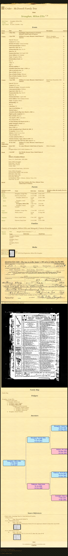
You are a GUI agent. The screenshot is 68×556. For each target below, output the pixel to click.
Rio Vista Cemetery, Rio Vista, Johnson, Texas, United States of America (31, 182)
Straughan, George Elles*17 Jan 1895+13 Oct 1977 (38, 439)
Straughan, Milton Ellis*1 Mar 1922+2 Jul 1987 (14, 463)
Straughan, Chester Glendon (16, 411)
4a (63, 80)
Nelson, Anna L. (19, 212)
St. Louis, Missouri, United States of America (31, 146)
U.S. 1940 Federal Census (12, 530)
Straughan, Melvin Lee (22, 197)
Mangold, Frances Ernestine (24, 231)
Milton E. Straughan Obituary (17, 156)
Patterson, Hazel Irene (20, 195)
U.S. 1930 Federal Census (12, 520)
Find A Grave (9, 517)
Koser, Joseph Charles (20, 217)
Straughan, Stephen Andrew (22, 407)
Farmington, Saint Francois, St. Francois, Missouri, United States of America (30, 33)
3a (63, 36)
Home (34, 12)
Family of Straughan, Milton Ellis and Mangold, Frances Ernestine (27, 228)
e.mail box (34, 545)
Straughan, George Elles (21, 193)
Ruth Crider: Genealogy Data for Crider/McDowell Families (20, 516)
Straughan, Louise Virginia (15, 403)
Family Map (5, 393)
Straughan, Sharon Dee (21, 410)
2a (47, 16)
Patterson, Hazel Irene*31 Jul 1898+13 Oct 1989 (38, 486)
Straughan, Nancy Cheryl (22, 409)
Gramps (10, 549)
